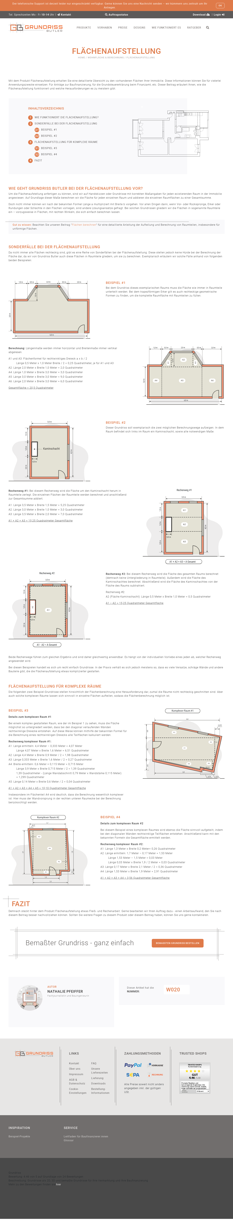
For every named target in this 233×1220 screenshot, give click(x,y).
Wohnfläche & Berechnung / (107, 57)
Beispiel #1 (46, 130)
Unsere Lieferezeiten (99, 1071)
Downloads (98, 1084)
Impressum (76, 1074)
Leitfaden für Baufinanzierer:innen (86, 1137)
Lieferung (97, 1078)
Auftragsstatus (116, 14)
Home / (82, 57)
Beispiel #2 (46, 136)
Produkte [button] (86, 27)
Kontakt (64, 14)
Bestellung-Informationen (100, 1091)
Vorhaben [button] (107, 27)
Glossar (69, 1141)
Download (201, 14)
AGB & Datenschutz (77, 1082)
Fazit (35, 161)
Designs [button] (142, 27)
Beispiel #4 (46, 154)
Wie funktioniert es (168, 27)
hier (58, 1185)
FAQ (93, 1063)
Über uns (74, 1069)
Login (219, 14)
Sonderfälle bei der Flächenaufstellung (62, 124)
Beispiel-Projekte (19, 1137)
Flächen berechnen (84, 225)
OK (220, 5)
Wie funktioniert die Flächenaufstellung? (63, 117)
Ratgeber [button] (196, 27)
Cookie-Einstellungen (78, 1091)
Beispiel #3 (46, 148)
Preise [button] (125, 27)
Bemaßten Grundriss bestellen (177, 943)
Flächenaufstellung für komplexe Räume (63, 142)
